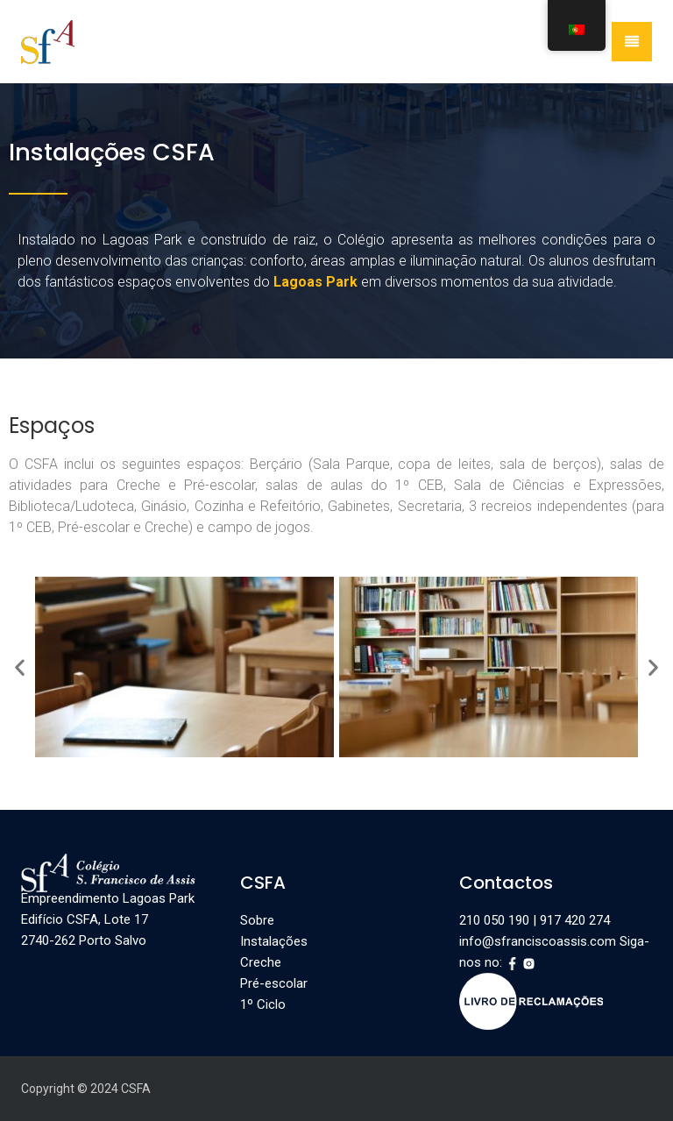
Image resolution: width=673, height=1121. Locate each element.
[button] (20, 667)
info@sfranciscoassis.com (537, 941)
